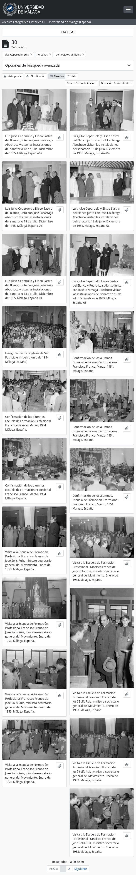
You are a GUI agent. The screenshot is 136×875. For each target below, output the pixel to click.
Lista (71, 76)
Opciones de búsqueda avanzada (32, 65)
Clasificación (35, 76)
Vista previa (13, 76)
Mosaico (57, 76)
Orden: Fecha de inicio (80, 83)
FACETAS (68, 31)
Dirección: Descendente (115, 83)
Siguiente (80, 869)
